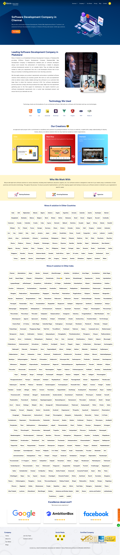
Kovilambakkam (31, 288)
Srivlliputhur (41, 471)
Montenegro (45, 243)
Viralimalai (26, 395)
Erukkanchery (80, 319)
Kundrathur (53, 288)
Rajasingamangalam (46, 400)
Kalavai (18, 405)
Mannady (96, 324)
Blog (100, 3)
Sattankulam (51, 440)
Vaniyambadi (73, 430)
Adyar (30, 273)
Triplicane (75, 329)
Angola (58, 213)
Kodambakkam (97, 283)
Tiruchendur (61, 440)
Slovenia (30, 253)
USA (49, 258)
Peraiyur (27, 379)
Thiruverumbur (36, 430)
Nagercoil (55, 364)
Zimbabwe (81, 258)
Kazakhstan (63, 233)
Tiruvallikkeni (56, 329)
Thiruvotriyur (24, 313)
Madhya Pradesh (64, 481)
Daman (84, 491)
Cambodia (106, 218)
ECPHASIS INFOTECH (83, 548)
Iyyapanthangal (14, 283)
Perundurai (78, 354)
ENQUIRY (118, 515)
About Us (7, 538)
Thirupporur (86, 334)
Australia (82, 213)
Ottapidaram (106, 435)
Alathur (34, 390)
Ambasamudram (72, 440)
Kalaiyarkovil (95, 410)
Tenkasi (96, 415)
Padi (40, 298)
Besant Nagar (19, 278)
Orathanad (80, 420)
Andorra (50, 213)
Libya (17, 238)
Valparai (98, 339)
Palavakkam (47, 298)
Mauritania (100, 238)
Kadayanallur (78, 415)
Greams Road (16, 324)
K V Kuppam (25, 460)
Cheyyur (95, 334)
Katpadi (52, 460)
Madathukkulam (104, 445)
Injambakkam (107, 278)
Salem (108, 405)
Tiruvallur (88, 450)
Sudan (83, 253)
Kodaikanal (94, 349)
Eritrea (95, 223)
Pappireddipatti (51, 349)
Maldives (79, 238)
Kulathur (109, 390)
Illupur (102, 390)
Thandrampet (103, 455)
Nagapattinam (95, 379)
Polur (39, 455)
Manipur (99, 481)
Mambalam (79, 324)
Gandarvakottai (45, 395)
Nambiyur (11, 359)
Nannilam (48, 435)
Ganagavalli (49, 405)
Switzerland (99, 253)
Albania (35, 213)
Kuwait (78, 233)
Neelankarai (19, 298)
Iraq (14, 233)
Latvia (95, 233)
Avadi (10, 278)
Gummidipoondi (27, 450)
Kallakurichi (53, 359)
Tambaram (58, 308)
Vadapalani (44, 313)
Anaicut (34, 460)
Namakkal (39, 384)
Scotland (97, 258)
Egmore (68, 278)
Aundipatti (109, 420)
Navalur (10, 298)
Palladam (77, 445)
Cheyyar (54, 455)
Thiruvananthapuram (50, 481)
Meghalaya (108, 481)
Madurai (68, 374)
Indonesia (107, 228)
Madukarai (49, 339)
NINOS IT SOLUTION (62, 548)
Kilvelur (85, 379)
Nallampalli (15, 349)
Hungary (91, 228)
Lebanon (102, 233)
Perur (56, 339)
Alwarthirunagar (56, 273)
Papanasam (22, 420)
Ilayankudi (85, 410)
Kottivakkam (48, 283)
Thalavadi (33, 359)
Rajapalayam (105, 466)
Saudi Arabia (101, 248)
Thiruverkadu (14, 313)
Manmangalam (49, 369)
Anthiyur (86, 354)
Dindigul (68, 349)
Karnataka (98, 476)
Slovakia (22, 253)
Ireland (20, 233)
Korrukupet (69, 324)
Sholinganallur (24, 308)
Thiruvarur (83, 430)
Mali (86, 238)
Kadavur (67, 369)
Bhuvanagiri (107, 339)
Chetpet (52, 319)
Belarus (32, 218)
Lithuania (35, 238)
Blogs (6, 544)
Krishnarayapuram (78, 369)
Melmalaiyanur (96, 460)
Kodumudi (47, 354)
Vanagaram (66, 313)
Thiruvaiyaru (99, 420)
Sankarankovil (38, 415)
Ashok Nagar (106, 273)
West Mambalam (99, 313)
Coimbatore (27, 339)
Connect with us (27, 538)
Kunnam (42, 390)
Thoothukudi (35, 440)
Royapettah (51, 303)
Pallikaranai (67, 298)
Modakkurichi (57, 354)
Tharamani (77, 308)
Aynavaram (35, 319)
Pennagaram (34, 349)
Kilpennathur (92, 455)
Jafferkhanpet (27, 283)
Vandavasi (63, 455)
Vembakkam (73, 455)
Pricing (95, 3)
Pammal (76, 298)
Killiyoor (107, 364)
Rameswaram (72, 400)
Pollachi (90, 339)
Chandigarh (52, 476)
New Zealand (105, 243)
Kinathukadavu (80, 339)
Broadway (44, 319)
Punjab (48, 486)
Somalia (51, 253)
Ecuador (81, 223)
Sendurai (40, 334)
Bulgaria (89, 218)
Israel (33, 233)
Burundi (97, 218)
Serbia (110, 248)
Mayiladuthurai (56, 379)
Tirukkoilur (87, 359)
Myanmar (63, 243)
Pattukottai (46, 420)
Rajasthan (56, 486)
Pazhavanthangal (86, 298)
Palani (22, 354)
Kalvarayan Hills (64, 359)
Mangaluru (31, 481)
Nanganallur (106, 293)
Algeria (43, 213)
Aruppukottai (66, 466)
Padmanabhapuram (67, 364)
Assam (93, 471)
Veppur (78, 344)
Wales (104, 258)
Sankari (38, 410)
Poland (63, 248)
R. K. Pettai (55, 450)
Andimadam (30, 334)
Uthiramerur (13, 364)
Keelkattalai (67, 283)
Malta (92, 238)
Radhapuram (106, 440)
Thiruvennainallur (28, 466)
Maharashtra (82, 481)
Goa (28, 476)
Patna (105, 471)
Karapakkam (37, 283)
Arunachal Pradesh (82, 471)
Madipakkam (74, 288)
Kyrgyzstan (86, 233)
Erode (39, 354)
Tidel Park (46, 329)
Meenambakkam (35, 293)
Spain (68, 253)
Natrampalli (46, 430)
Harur (42, 349)
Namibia (71, 243)
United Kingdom (40, 258)
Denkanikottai (107, 369)
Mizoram (14, 486)
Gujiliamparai (104, 349)
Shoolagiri (24, 374)
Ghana (55, 228)
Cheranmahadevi (85, 440)
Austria (90, 213)
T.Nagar (85, 308)
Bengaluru (107, 476)
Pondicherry (52, 496)
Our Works (89, 3)
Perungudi (13, 303)
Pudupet (105, 324)
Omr (108, 313)
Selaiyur (107, 303)
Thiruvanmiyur (107, 308)
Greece (62, 228)
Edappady (30, 410)
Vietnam (64, 258)
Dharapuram (51, 445)
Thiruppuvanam (26, 415)
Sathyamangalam (23, 359)
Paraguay (40, 248)
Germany (47, 228)
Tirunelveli (41, 445)
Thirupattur (76, 410)
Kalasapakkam (31, 455)
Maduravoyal (96, 288)
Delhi (77, 491)
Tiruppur (86, 445)
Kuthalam (45, 379)
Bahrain (106, 213)
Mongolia (36, 243)
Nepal (86, 243)
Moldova (20, 243)
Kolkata (50, 491)
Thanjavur (89, 420)
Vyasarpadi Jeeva (94, 329)
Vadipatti (76, 374)
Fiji (19, 228)
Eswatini (109, 223)
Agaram (26, 319)
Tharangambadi (75, 379)
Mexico (13, 243)
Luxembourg (44, 238)
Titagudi (70, 344)
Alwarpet (45, 273)
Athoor (61, 349)
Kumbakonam (12, 420)
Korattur (11, 288)
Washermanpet (106, 329)
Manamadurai (106, 410)
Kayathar (87, 435)
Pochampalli (49, 374)
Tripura (107, 486)
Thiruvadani (82, 400)
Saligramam (79, 303)
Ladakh (61, 496)
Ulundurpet (96, 359)
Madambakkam (85, 288)
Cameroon (11, 223)
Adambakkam (22, 273)
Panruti (62, 344)
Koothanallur (92, 430)
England (89, 258)
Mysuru (10, 481)
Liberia (10, 238)
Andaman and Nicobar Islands (64, 491)
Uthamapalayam (43, 425)
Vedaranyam (13, 384)
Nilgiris (85, 384)
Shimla (74, 476)
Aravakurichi (32, 369)
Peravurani (56, 420)
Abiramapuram (16, 319)
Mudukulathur (14, 400)
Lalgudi (53, 425)
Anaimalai (70, 339)
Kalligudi (91, 374)
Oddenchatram (13, 354)
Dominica (73, 223)
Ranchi (90, 476)
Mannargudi (102, 430)
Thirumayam (89, 395)
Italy (27, 233)
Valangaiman (67, 435)
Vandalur (12, 339)
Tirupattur (56, 430)
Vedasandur (31, 354)
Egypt (88, 223)
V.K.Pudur (105, 415)
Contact (105, 3)
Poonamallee (23, 303)
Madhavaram (63, 288)
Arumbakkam (96, 273)
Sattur (14, 471)
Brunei (82, 218)
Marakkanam (85, 460)
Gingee (76, 460)
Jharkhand (82, 476)
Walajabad (23, 364)
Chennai (12, 273)
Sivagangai (16, 415)
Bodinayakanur (31, 425)
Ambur (64, 430)
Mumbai (92, 481)
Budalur (64, 420)
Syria (107, 253)
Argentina (65, 213)
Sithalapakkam (35, 308)
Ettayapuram (77, 435)
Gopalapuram (89, 278)
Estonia (102, 223)
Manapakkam (107, 288)
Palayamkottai (31, 445)
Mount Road (55, 293)
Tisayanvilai (14, 445)
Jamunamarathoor (18, 455)
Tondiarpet (66, 329)
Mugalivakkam (77, 293)
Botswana (68, 218)
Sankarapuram (76, 359)
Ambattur (66, 273)
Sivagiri (47, 415)
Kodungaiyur (59, 324)
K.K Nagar (58, 283)
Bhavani (94, 354)
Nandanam (96, 293)
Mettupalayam (38, 339)
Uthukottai (98, 450)
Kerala (39, 481)
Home (7, 535)
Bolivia (60, 218)
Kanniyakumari (45, 364)
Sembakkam (98, 303)
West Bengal (41, 491)
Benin (46, 218)
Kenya (71, 233)
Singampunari (65, 410)
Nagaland (22, 486)
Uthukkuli (94, 445)
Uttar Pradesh (12, 491)
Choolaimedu (49, 278)
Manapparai (97, 425)
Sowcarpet (23, 329)
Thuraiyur (88, 425)
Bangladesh (14, 218)
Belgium (39, 218)
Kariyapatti (76, 466)
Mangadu (13, 293)
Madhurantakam (105, 334)
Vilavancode (21, 369)
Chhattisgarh (13, 476)
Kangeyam (61, 445)
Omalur (101, 405)
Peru (47, 248)
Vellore (69, 460)
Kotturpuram (20, 288)
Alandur (37, 273)
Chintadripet (61, 319)
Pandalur (10, 390)
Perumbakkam (107, 298)
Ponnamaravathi (15, 395)
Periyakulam (13, 425)
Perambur (97, 298)
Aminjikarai (76, 273)
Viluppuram (56, 466)
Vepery (83, 329)
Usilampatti (36, 379)
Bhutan (53, 218)
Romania (85, 248)
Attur (41, 405)
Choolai (70, 319)
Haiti (84, 228)
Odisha (30, 486)
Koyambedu (43, 288)
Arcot (11, 405)
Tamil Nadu (79, 486)
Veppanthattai (61, 390)
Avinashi (69, 445)
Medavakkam (23, 293)
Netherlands (95, 243)
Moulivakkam (66, 293)
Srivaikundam (25, 440)
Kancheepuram (107, 359)
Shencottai (88, 415)
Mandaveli (88, 324)
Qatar (78, 248)
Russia (93, 248)
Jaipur (64, 486)
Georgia (39, 228)
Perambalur (50, 390)
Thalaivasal (75, 405)
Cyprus (49, 223)
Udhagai (26, 390)
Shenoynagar (12, 308)
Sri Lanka (75, 253)
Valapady (13, 410)
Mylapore (87, 293)
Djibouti (65, 223)
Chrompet (59, 278)
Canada (19, 223)
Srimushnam (35, 344)
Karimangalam (108, 344)
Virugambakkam (86, 313)
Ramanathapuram (60, 400)
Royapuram (61, 303)
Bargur (32, 374)
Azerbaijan (98, 213)
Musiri (72, 425)
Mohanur (30, 384)
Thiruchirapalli (25, 430)
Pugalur (59, 369)
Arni (105, 450)
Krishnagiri (40, 374)
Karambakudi (69, 395)
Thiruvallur (35, 313)
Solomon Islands (40, 253)
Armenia (74, 213)
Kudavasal (40, 435)
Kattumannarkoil (23, 344)
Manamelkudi (93, 390)
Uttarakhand (31, 491)
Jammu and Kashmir (95, 491)
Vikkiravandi (46, 466)
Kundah (19, 390)
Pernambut (61, 460)
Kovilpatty (96, 435)
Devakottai (46, 410)
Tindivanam (107, 460)
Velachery (76, 313)
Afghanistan (26, 213)
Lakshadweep (108, 491)
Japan (47, 233)
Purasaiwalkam (40, 303)
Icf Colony (26, 324)
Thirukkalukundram (74, 334)
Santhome (89, 303)
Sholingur (26, 405)
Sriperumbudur (33, 364)
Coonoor (92, 384)
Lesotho (110, 233)
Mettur (94, 405)
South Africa (59, 253)
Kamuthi (106, 395)
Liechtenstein (25, 238)
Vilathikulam (14, 440)
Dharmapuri (97, 344)
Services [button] (74, 3)
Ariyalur (22, 334)
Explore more (60, 169)
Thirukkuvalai (106, 379)
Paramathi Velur (75, 384)
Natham (76, 349)
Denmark (56, 223)
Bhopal (74, 481)
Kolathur (107, 283)
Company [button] (81, 3)
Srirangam (107, 425)
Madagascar (54, 238)
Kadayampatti (85, 405)
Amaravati (71, 471)
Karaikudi (55, 410)
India (12, 213)
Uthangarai (59, 374)
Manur (22, 445)
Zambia (72, 258)
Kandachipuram (15, 466)
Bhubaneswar (39, 486)
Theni (21, 425)
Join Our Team (27, 535)
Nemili (100, 400)
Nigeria (10, 248)
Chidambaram (12, 344)
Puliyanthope (13, 329)
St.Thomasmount (47, 308)
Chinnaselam (43, 359)
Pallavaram (57, 298)
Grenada (70, 228)
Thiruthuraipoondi (28, 435)
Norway (17, 248)
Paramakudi (24, 400)
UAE (18, 213)
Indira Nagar (35, 324)
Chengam (82, 455)
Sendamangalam (50, 384)
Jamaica (40, 233)
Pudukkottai (79, 395)
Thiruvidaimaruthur (34, 420)
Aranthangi (72, 390)
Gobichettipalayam (105, 354)
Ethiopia (12, 228)
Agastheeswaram (81, 364)
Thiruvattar (12, 369)
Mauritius (109, 238)
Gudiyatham (43, 460)
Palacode (24, 349)
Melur (83, 374)
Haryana (42, 476)
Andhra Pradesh (60, 471)
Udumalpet (17, 450)
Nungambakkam (30, 298)
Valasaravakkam (55, 313)
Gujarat (35, 476)
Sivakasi (33, 471)
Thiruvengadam (57, 415)
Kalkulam (99, 364)
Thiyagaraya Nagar (34, 329)
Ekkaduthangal (77, 278)
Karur (40, 369)
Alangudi (35, 395)
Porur (31, 303)
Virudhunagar (95, 466)
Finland (25, 228)
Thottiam (79, 425)
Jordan (54, 233)
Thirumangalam (95, 308)
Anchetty (97, 369)
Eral (43, 440)
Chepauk (29, 278)
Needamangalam (15, 435)
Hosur (16, 374)
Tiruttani (63, 450)
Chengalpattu (62, 334)
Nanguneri (96, 440)
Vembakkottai (23, 471)
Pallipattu (46, 450)
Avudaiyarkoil (82, 390)
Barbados (24, 218)
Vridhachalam (87, 344)
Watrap (51, 471)
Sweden (90, 253)
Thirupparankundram (16, 379)
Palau (32, 248)
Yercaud (21, 410)
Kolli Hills (22, 384)
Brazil (75, 218)
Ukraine (30, 258)
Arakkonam (92, 400)
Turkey (16, 258)
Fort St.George (104, 319)
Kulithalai (89, 369)
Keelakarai (34, 400)
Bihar (99, 471)
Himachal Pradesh (63, 476)
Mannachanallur (62, 425)
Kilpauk (87, 283)
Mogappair (46, 293)
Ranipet (108, 400)
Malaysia (71, 238)
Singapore (14, 253)
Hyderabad (98, 486)
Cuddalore (45, 344)
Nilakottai (84, 349)
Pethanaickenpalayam (62, 405)
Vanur (37, 466)
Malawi (64, 238)
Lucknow (21, 491)
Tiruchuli (85, 466)
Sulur (62, 339)
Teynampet (68, 308)
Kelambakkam (78, 283)
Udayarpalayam (50, 334)
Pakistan (25, 248)
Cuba (42, 223)
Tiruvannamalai (14, 460)
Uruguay (56, 258)
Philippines (55, 248)
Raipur (22, 476)
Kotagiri (100, 384)
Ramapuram (13, 334)
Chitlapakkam (39, 278)
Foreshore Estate (91, 319)
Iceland (99, 228)
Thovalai (91, 364)
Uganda (23, 258)
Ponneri (38, 450)
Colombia (27, 223)
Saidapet (70, 303)
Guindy (98, 278)
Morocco (54, 243)
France (32, 228)
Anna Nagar (85, 273)
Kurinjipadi (54, 344)
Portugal (70, 248)
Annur (19, 339)
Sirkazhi (65, 379)
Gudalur (108, 384)
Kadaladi (98, 395)
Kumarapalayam (63, 384)
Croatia (35, 223)
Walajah (34, 405)
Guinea (78, 228)
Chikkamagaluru (20, 481)
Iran (9, 233)
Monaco (28, 243)
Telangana (89, 486)
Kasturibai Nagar (47, 324)
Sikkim (71, 486)
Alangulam (68, 415)
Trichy (15, 430)
